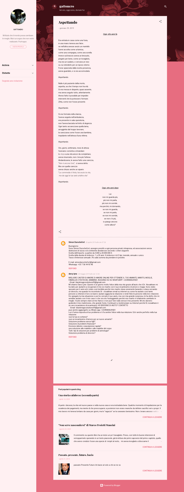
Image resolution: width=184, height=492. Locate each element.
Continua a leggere (152, 417)
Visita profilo (18, 47)
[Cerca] (165, 7)
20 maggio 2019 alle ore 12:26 (89, 274)
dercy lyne (73, 274)
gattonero (66, 6)
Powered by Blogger (110, 485)
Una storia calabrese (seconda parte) (78, 395)
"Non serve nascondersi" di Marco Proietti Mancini (86, 425)
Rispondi (72, 268)
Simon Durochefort (77, 242)
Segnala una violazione (12, 81)
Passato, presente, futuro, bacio (75, 455)
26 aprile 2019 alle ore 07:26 (96, 242)
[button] (160, 22)
